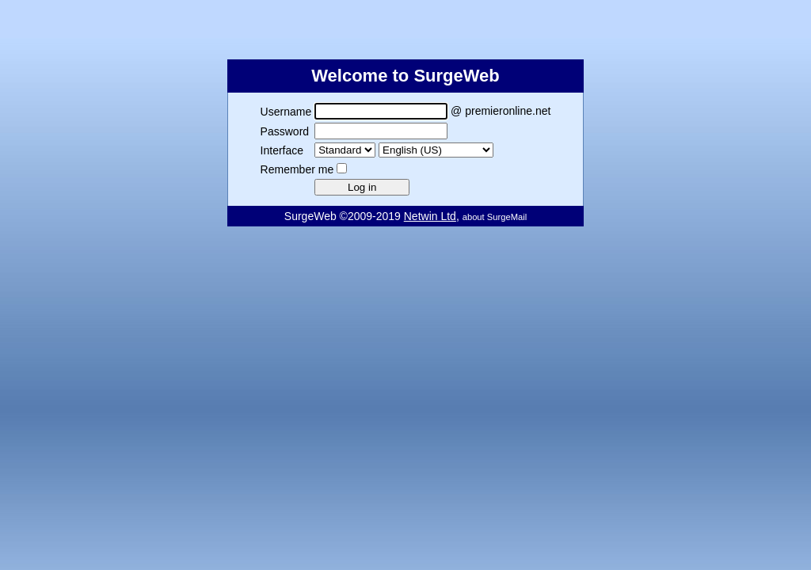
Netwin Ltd (430, 216)
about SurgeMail (495, 217)
